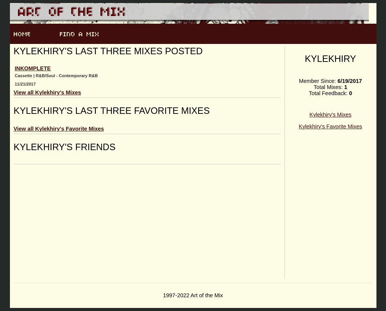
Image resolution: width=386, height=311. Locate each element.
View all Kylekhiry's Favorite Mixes (59, 129)
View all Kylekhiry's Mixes (47, 92)
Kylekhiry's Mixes (331, 115)
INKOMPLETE (33, 68)
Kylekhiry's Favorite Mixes (330, 126)
